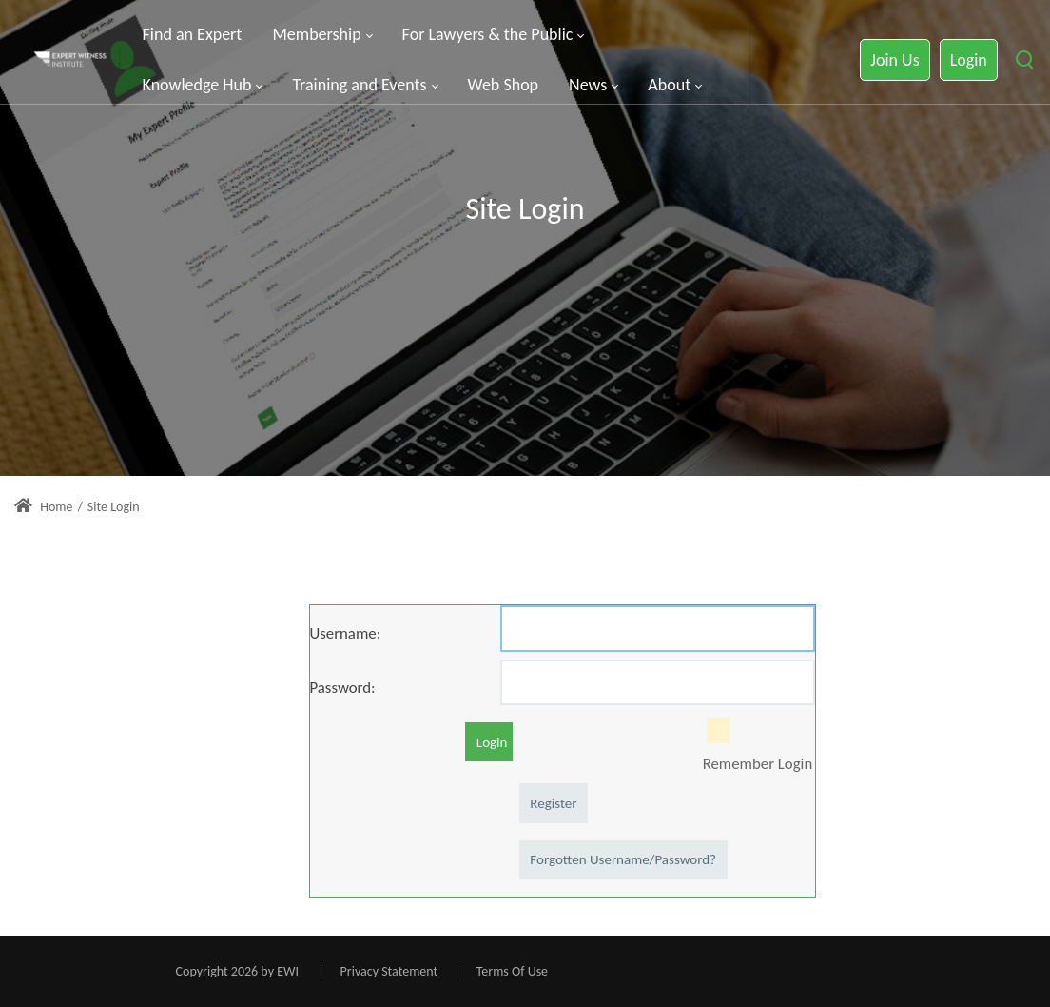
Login (968, 59)
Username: (345, 632)
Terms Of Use (512, 971)
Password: (343, 687)
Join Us (894, 59)
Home (43, 507)
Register (553, 803)
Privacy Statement (389, 971)
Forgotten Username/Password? (623, 859)
